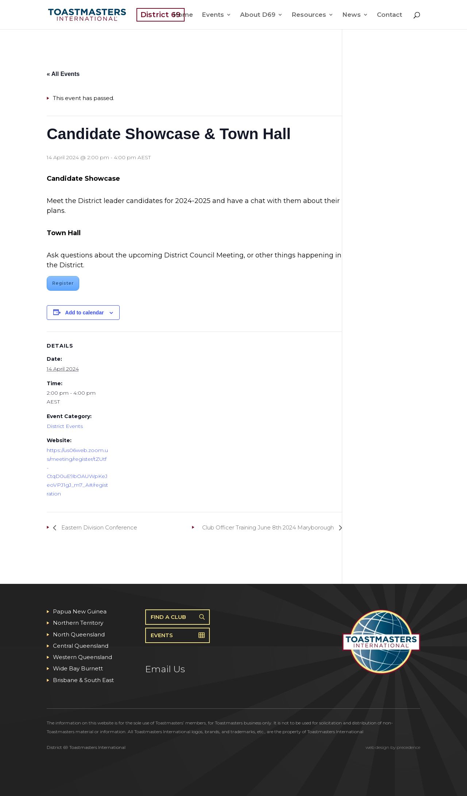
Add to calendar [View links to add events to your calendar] (84, 312)
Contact (389, 15)
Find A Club (168, 616)
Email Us (165, 668)
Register (63, 283)
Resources (309, 15)
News (351, 15)
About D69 (257, 15)
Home (183, 15)
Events (213, 15)
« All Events (63, 74)
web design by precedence (393, 747)
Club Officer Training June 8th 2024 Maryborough (268, 527)
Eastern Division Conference (98, 527)
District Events (65, 426)
